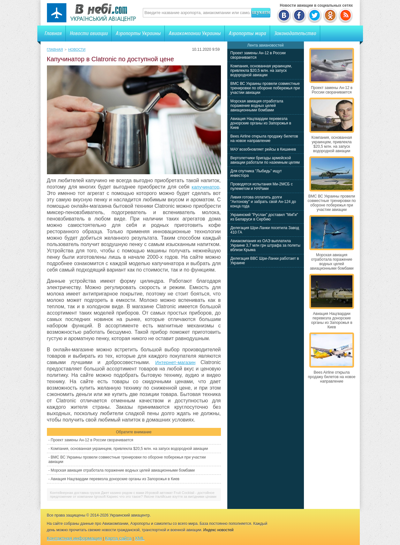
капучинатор (205, 187)
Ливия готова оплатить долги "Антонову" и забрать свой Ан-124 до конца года (263, 201)
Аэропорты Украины (138, 33)
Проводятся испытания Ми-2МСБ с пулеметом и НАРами (261, 186)
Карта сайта (118, 538)
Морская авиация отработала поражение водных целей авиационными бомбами (123, 470)
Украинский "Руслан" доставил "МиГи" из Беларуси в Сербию (264, 217)
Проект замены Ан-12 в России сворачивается (92, 440)
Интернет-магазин (175, 362)
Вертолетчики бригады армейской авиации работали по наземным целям (265, 160)
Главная (53, 33)
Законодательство (295, 33)
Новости (76, 49)
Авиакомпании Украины (195, 33)
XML (140, 538)
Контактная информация (74, 538)
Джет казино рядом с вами (122, 493)
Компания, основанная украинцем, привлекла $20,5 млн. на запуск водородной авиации (129, 448)
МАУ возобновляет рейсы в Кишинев (263, 149)
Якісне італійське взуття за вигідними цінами (180, 496)
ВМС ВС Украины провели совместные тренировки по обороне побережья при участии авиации (265, 88)
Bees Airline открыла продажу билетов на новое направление (264, 138)
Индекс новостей (218, 530)
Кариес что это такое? (125, 496)
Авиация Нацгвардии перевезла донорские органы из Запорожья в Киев (115, 479)
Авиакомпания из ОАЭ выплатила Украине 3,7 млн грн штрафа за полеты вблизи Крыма (265, 245)
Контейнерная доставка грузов (75, 493)
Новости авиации (89, 33)
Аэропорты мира (247, 33)
